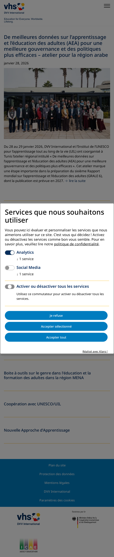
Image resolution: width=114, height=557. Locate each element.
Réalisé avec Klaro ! (95, 352)
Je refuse (56, 315)
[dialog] (57, 278)
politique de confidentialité (76, 244)
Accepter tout (56, 337)
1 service (25, 258)
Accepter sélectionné (56, 326)
